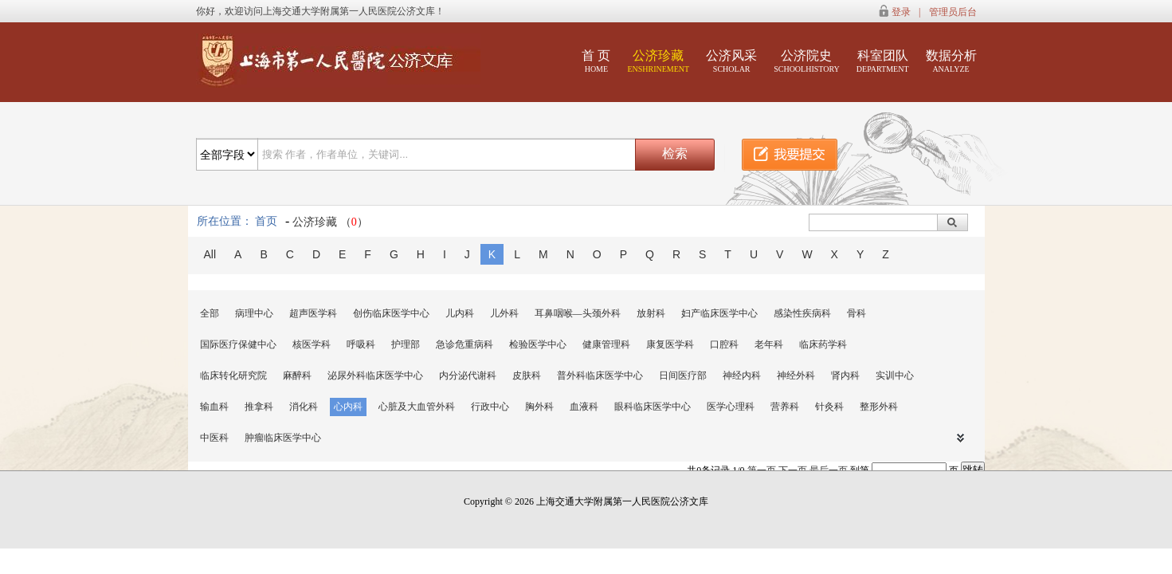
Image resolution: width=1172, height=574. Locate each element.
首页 (266, 221)
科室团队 (882, 61)
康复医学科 (670, 344)
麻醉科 (297, 375)
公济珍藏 (658, 61)
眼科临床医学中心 (652, 406)
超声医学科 (313, 313)
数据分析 (951, 61)
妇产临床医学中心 (719, 313)
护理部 (405, 344)
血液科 (584, 406)
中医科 (214, 437)
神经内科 (742, 375)
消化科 (303, 406)
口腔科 (724, 344)
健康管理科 (606, 344)
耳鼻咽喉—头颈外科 (578, 313)
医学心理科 (731, 406)
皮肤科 (526, 375)
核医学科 (311, 344)
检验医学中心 (537, 344)
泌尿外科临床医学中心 (375, 375)
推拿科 (259, 406)
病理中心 (254, 313)
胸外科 (539, 406)
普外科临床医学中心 (600, 375)
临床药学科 (823, 344)
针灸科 (829, 406)
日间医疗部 (683, 375)
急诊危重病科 (464, 344)
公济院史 (807, 61)
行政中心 (490, 406)
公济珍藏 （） (330, 222)
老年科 (769, 344)
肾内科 (845, 375)
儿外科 (504, 313)
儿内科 (459, 313)
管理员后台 (953, 12)
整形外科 (879, 406)
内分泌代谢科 (467, 375)
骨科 (856, 313)
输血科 (214, 406)
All (210, 254)
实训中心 (895, 375)
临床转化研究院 (233, 375)
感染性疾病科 (802, 313)
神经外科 (796, 375)
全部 (209, 313)
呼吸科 (361, 344)
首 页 (596, 61)
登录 (901, 12)
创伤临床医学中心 (391, 313)
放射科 (651, 313)
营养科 (784, 406)
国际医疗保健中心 (238, 344)
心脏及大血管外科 (416, 406)
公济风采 (731, 61)
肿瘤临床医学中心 (283, 437)
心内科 (348, 406)
